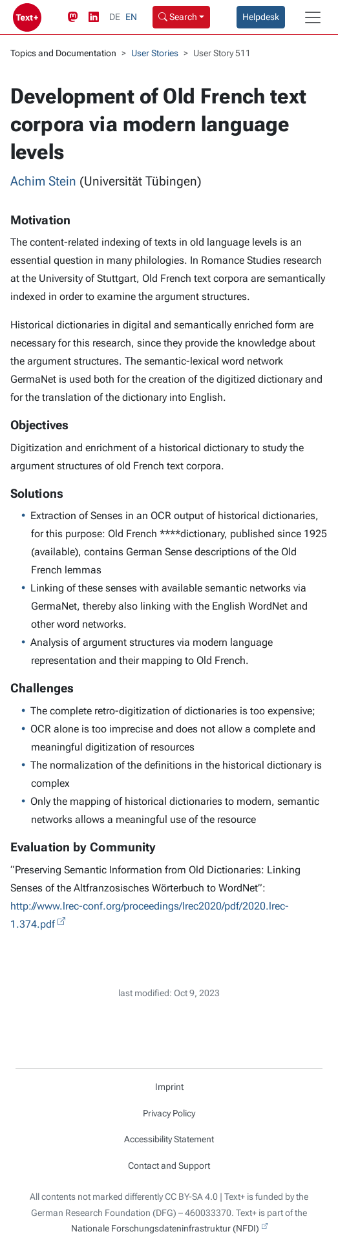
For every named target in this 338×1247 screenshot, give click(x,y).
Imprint (169, 1087)
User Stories (154, 53)
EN (131, 17)
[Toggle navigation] (312, 17)
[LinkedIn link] (96, 17)
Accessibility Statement (169, 1139)
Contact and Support (169, 1165)
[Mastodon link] (75, 17)
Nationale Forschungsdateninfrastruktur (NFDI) (165, 1228)
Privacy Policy (169, 1113)
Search (177, 17)
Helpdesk (260, 17)
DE (114, 17)
